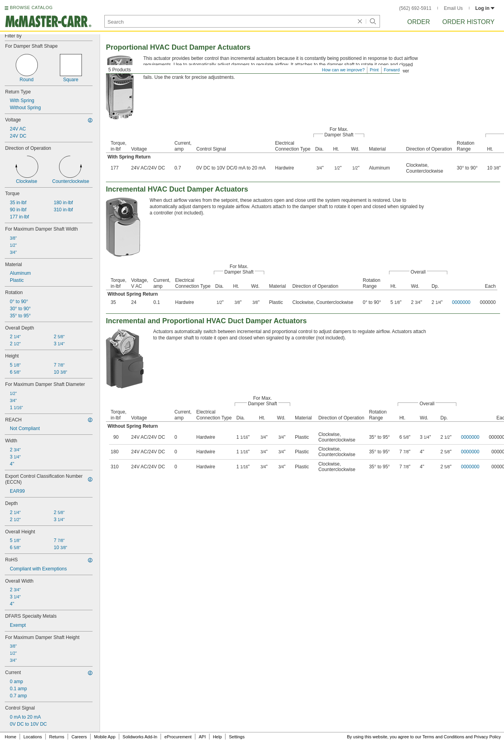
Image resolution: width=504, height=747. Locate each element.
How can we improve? (343, 69)
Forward (392, 69)
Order (418, 22)
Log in (485, 8)
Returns (57, 736)
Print (374, 69)
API (202, 736)
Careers (79, 736)
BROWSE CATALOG (31, 7)
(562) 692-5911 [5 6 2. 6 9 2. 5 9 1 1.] (415, 8)
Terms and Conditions (443, 736)
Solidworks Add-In (139, 736)
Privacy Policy (487, 736)
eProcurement (178, 736)
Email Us (453, 8)
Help (217, 736)
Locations (33, 736)
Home (10, 736)
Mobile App (104, 736)
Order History (468, 22)
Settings (237, 736)
